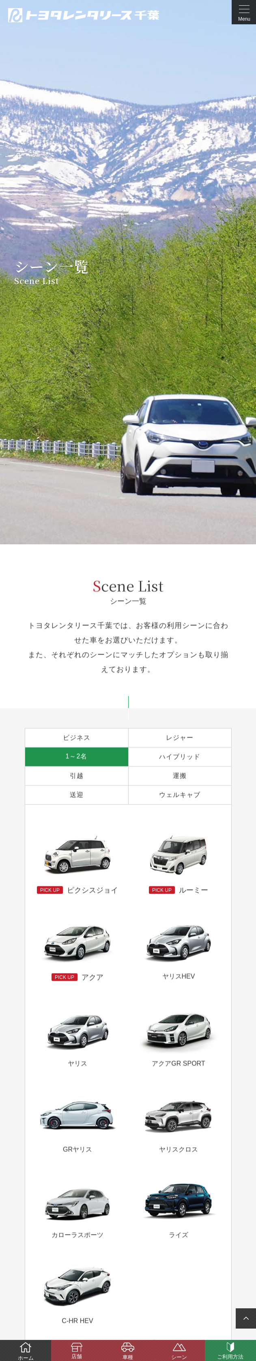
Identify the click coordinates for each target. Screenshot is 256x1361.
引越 (77, 776)
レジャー (180, 737)
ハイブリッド (179, 756)
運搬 (180, 776)
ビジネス (76, 737)
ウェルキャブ (179, 795)
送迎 (77, 795)
